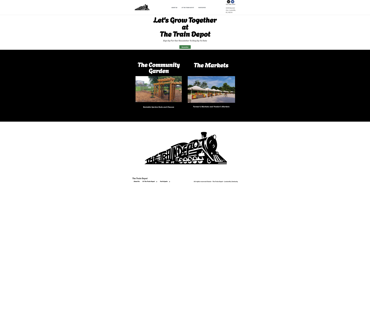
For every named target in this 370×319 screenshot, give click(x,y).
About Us (174, 7)
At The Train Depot (188, 7)
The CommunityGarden (159, 67)
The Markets (211, 64)
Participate (202, 7)
